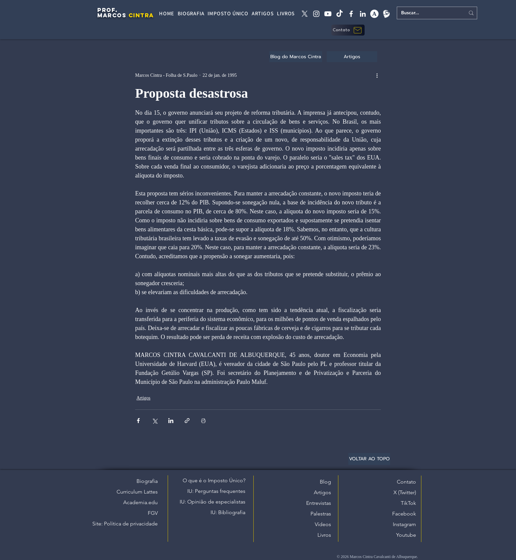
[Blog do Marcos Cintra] (295, 56)
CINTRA (141, 15)
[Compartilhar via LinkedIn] (171, 420)
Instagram (404, 524)
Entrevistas (318, 503)
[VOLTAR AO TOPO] (369, 459)
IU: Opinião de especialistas (212, 502)
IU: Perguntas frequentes (216, 491)
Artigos (143, 397)
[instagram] (316, 14)
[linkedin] (363, 14)
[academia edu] (374, 14)
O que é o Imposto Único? (214, 480)
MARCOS (111, 15)
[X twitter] (305, 14)
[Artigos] (352, 56)
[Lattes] (386, 14)
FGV (153, 513)
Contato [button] (406, 482)
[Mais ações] (377, 75)
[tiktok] (339, 14)
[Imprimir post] (203, 420)
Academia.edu (140, 502)
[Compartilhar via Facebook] (138, 420)
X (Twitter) (404, 492)
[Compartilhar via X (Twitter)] (154, 420)
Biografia (147, 481)
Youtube (406, 535)
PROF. (107, 10)
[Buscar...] (428, 13)
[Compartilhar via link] (187, 420)
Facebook (404, 513)
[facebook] (351, 14)
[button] (348, 30)
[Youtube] (328, 14)
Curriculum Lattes (137, 492)
